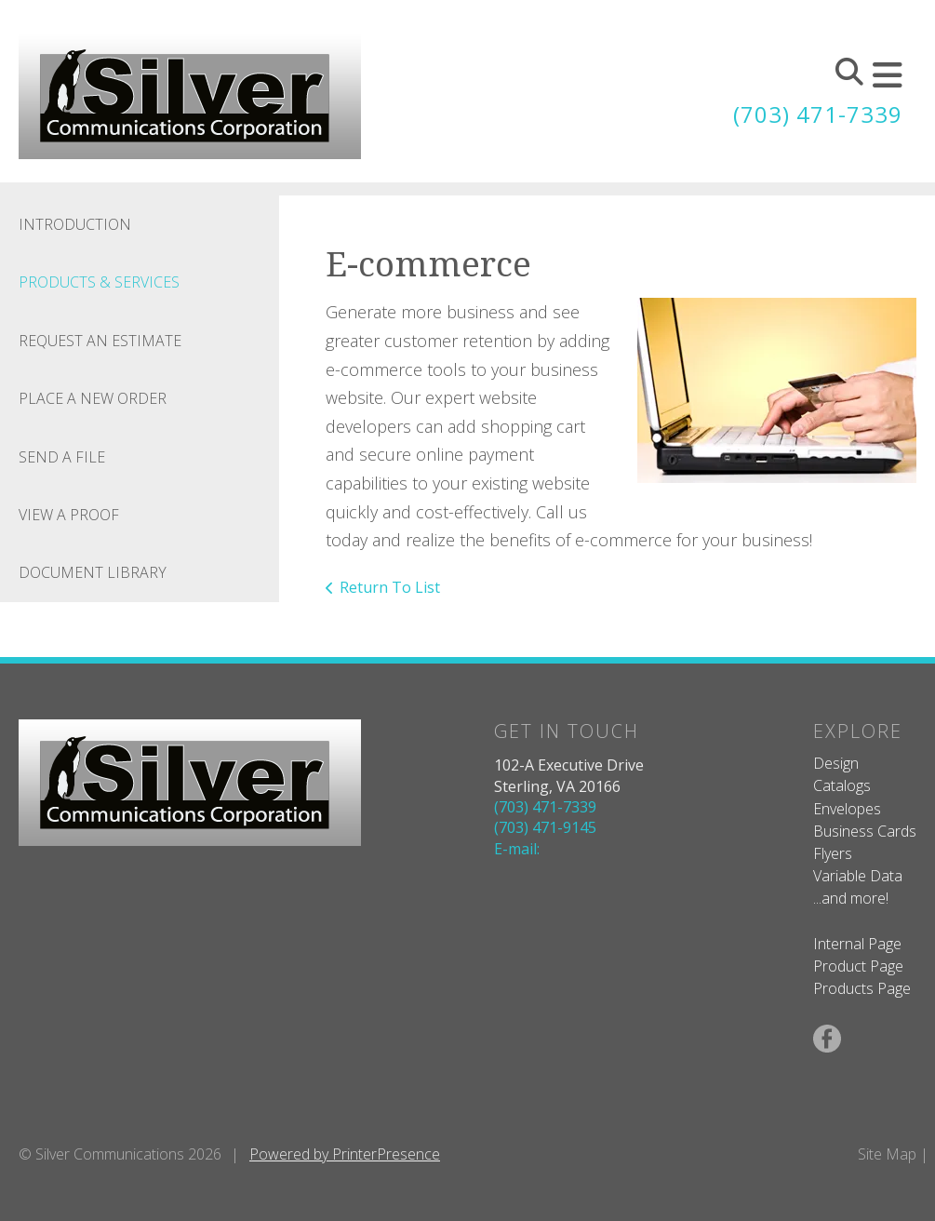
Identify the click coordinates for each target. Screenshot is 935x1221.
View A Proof (69, 514)
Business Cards (864, 831)
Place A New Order (93, 398)
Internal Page (857, 943)
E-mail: (517, 849)
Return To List (390, 587)
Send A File (62, 457)
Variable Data (857, 875)
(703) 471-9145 (545, 827)
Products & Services (99, 282)
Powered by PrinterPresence (344, 1154)
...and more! (850, 898)
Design (836, 763)
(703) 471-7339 (817, 114)
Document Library (93, 572)
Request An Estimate (100, 340)
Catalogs (842, 785)
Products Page (862, 988)
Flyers (832, 853)
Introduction (75, 224)
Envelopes (847, 808)
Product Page (858, 966)
